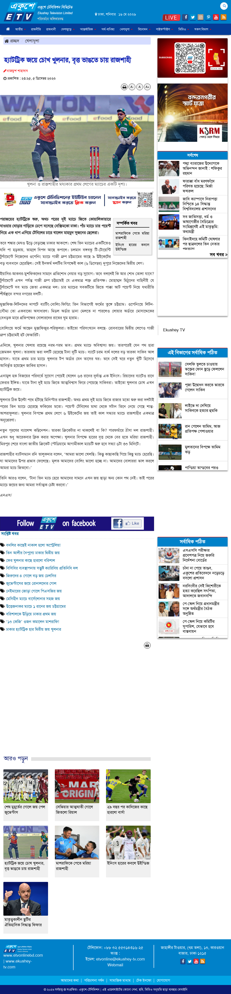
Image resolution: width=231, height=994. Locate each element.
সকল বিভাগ (202, 29)
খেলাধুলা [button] (126, 29)
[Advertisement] (77, 707)
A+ (147, 87)
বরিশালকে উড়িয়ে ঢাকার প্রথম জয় (31, 614)
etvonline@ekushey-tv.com (120, 959)
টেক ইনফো (144, 980)
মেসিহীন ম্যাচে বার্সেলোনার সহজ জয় (33, 598)
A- (132, 87)
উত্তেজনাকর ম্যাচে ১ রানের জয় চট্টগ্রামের (36, 606)
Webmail (115, 965)
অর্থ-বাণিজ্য (108, 29)
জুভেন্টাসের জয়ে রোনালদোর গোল (31, 583)
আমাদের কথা (70, 980)
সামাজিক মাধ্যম (120, 980)
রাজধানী (51, 29)
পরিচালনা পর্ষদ (94, 980)
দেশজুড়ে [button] (68, 29)
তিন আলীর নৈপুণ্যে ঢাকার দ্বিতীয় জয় (33, 553)
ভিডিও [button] (183, 29)
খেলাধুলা (32, 41)
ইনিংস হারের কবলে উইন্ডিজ (132, 247)
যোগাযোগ (163, 980)
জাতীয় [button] (20, 29)
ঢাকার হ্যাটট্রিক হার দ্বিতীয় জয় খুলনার (33, 629)
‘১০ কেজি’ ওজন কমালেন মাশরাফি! (32, 621)
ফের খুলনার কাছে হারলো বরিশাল (30, 560)
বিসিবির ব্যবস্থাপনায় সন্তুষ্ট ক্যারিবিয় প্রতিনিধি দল (42, 568)
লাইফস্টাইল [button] (164, 29)
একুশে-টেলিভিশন (89, 989)
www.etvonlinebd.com (23, 955)
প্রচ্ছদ (12, 41)
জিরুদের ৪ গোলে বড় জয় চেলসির (31, 575)
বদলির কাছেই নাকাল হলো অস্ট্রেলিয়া (33, 545)
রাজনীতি (36, 29)
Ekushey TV (174, 330)
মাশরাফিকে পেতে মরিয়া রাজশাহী (132, 235)
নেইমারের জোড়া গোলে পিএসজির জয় (34, 591)
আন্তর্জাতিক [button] (88, 29)
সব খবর (219, 255)
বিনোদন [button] (144, 29)
